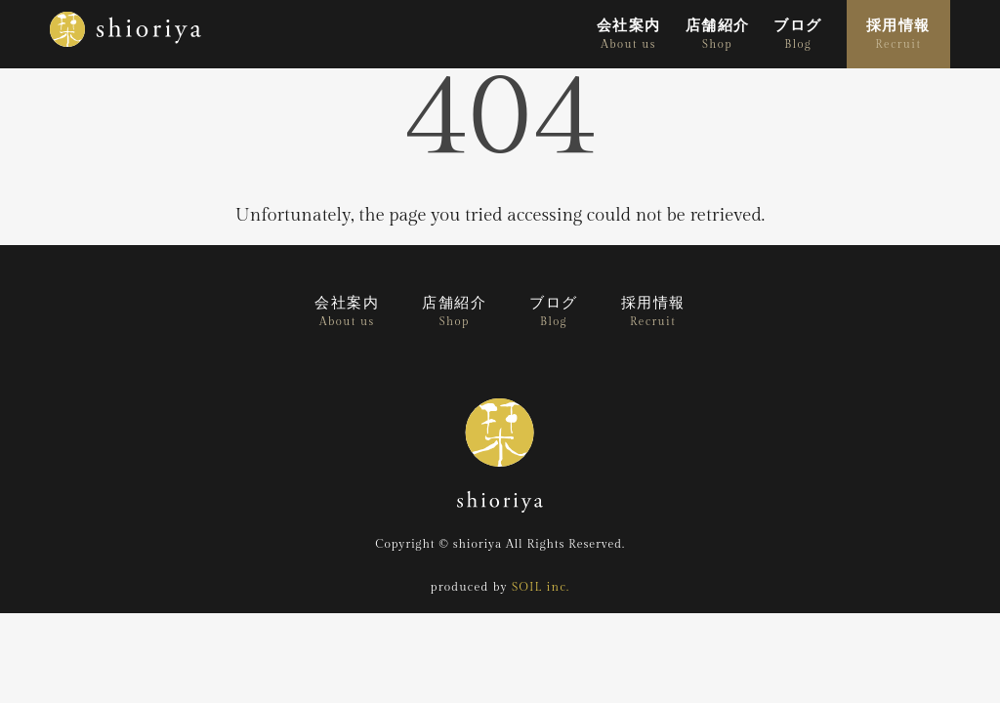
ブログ (797, 35)
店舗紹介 (718, 35)
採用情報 (898, 35)
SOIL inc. (540, 587)
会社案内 (629, 35)
